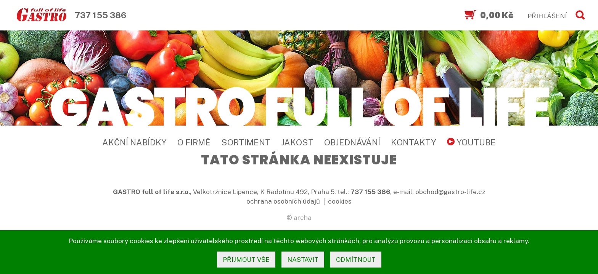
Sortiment (245, 142)
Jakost (297, 142)
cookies (340, 201)
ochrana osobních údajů (283, 201)
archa (303, 217)
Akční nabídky (134, 142)
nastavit (302, 259)
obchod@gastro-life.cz (450, 192)
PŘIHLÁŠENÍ (547, 16)
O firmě (194, 142)
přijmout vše (246, 259)
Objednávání (352, 142)
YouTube (471, 142)
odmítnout (356, 259)
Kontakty (413, 142)
